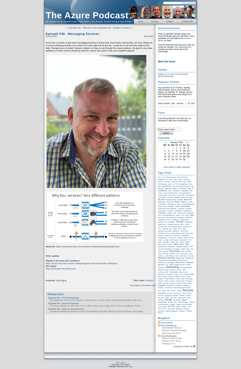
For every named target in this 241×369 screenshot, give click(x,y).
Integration (171, 246)
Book (168, 202)
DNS (182, 224)
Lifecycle (172, 253)
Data (192, 215)
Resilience (178, 285)
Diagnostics (188, 222)
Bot (172, 202)
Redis (185, 283)
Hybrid (182, 242)
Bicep (191, 197)
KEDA (188, 249)
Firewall (160, 235)
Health (172, 242)
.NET (159, 177)
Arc (193, 188)
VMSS (178, 306)
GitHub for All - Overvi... (172, 341)
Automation (176, 191)
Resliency (161, 287)
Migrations (161, 265)
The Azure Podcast (87, 15)
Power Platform (170, 279)
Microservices (180, 262)
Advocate (167, 182)
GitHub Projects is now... (172, 338)
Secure (179, 291)
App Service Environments (181, 186)
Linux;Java (184, 253)
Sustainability (162, 302)
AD (167, 179)
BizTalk (180, 199)
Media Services (183, 260)
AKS (189, 182)
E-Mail (183, 229)
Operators (169, 274)
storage (168, 300)
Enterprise (175, 231)
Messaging (61, 280)
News (167, 270)
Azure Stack (162, 197)
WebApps (179, 309)
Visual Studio (162, 306)
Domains (186, 226)
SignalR (175, 295)
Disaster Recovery (173, 224)
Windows (182, 311)
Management (189, 258)
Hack (159, 242)
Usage (178, 304)
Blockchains (162, 202)
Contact (169, 21)
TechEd (170, 302)
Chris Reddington (168, 336)
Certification (162, 204)
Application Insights (171, 188)
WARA (164, 309)
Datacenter (161, 220)
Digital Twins (162, 224)
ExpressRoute (176, 233)
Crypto (177, 215)
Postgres (161, 279)
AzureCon (170, 197)
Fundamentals (162, 238)
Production (189, 281)
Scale (164, 291)
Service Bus (177, 293)
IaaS (176, 244)
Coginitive (181, 208)
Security (188, 290)
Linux (178, 253)
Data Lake (161, 217)
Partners (171, 276)
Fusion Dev (172, 238)
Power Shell (180, 279)
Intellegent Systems (182, 246)
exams (168, 233)
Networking (172, 267)
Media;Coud (162, 262)
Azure (160, 193)
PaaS (192, 274)
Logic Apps (182, 256)
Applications (183, 188)
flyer (187, 118)
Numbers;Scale (163, 272)
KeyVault (165, 251)
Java (183, 249)
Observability (173, 272)
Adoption (186, 179)
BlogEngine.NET (117, 364)
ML (167, 265)
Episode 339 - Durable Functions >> (116, 28)
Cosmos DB (181, 213)
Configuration (187, 211)
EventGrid (161, 233)
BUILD (177, 202)
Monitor (188, 265)
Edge (175, 229)
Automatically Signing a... (172, 328)
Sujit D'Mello (52, 36)
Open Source (183, 272)
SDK (168, 291)
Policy (184, 276)
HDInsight (165, 242)
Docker (187, 224)
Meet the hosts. (167, 61)
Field (183, 233)
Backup (177, 197)
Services (161, 295)
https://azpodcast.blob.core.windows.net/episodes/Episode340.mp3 (87, 246)
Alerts (170, 184)
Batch (183, 197)
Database (181, 217)
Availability (184, 191)
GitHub (185, 238)
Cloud (177, 206)
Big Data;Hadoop (171, 199)
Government (183, 240)
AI (180, 181)
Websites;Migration (171, 311)
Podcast (149, 280)
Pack (159, 276)
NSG (184, 270)
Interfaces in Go (168, 344)
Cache (190, 202)
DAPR (187, 215)
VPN (189, 306)
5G (163, 177)
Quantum (172, 283)
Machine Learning (166, 258)
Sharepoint (168, 295)
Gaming (179, 238)
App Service (166, 186)
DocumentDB (162, 226)
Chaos (179, 204)
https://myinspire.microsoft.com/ (61, 268)
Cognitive (188, 208)
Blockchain (188, 199)
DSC (159, 229)
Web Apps (171, 309)
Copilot (169, 213)
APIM (190, 184)
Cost (159, 215)
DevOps (180, 222)
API (174, 184)
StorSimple (176, 300)
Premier (160, 281)
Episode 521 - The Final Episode (63, 298)
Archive (154, 21)
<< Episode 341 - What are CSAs (81, 28)
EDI (179, 229)
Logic (176, 256)
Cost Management (168, 215)
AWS (191, 191)
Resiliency (186, 285)
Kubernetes (174, 251)
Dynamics (165, 229)
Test (175, 302)
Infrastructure (162, 246)
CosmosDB (190, 213)
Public (160, 283)
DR (191, 226)
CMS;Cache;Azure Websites (167, 208)
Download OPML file (184, 346)
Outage (186, 274)
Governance (174, 240)
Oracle (176, 274)
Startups (161, 300)
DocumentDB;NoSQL (175, 226)
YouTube (174, 38)
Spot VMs (161, 298)
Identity (181, 244)
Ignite (187, 244)
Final (191, 233)
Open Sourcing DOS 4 (171, 333)
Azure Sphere (189, 195)
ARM (170, 191)
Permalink (134, 285)
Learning (165, 253)
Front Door (177, 235)
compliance (162, 211)
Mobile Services (180, 265)
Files (187, 233)
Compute (170, 211)
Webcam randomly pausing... (175, 330)
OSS (181, 274)
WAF (159, 309)
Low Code (190, 256)
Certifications (171, 204)
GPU (189, 240)
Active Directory (170, 177)
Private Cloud (179, 281)
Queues (179, 283)
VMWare (184, 306)
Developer (171, 222)
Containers (162, 213)
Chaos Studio (162, 206)
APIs (159, 186)
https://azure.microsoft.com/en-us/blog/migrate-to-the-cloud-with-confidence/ (81, 263)
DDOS (168, 220)
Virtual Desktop (187, 304)
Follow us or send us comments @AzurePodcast (173, 75)
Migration (190, 262)
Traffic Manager (183, 302)
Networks (161, 270)
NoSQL (179, 270)
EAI (171, 229)
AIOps (184, 182)
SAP (159, 291)
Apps (189, 188)
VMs (173, 306)
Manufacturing (162, 260)
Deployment (176, 220)
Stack (189, 298)
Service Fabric (187, 293)
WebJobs (186, 309)
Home (140, 21)
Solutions (182, 295)
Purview (165, 283)
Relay (190, 283)
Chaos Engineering (188, 204)
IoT (191, 246)
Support (184, 300)
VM (169, 306)
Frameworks (168, 235)
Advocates (174, 182)
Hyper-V (170, 244)
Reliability (161, 285)
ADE (170, 179)
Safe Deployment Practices (182, 287)
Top (117, 363)
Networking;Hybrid (186, 267)
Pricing (166, 281)
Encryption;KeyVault (164, 231)
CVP (182, 215)
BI (187, 197)
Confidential (178, 211)
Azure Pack (180, 195)
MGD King (128, 366)
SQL (167, 298)
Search (173, 291)
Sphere (188, 295)
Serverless (162, 293)
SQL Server (182, 298)
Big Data (161, 199)
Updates (172, 304)
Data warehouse (171, 217)
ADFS (175, 179)
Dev (165, 222)
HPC (177, 242)
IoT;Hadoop (176, 249)
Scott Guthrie (166, 322)
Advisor (160, 182)
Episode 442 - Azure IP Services (63, 303)
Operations (161, 274)
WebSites (161, 311)
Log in (122, 363)
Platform (178, 276)
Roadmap (168, 287)
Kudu (183, 251)
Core (174, 213)
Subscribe (187, 21)
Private (172, 281)
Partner (164, 276)
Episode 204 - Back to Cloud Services (66, 309)
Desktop (160, 222)
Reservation (170, 285)
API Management (182, 184)
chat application (181, 47)
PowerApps (189, 279)
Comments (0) (148, 285)
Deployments (185, 220)
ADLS (180, 179)
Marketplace (172, 260)
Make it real (180, 258)
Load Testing (169, 256)
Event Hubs (184, 231)
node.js (172, 270)
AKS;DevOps (162, 184)
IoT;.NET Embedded (164, 249)
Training (191, 302)
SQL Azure (173, 298)
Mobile (171, 265)
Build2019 (184, 202)
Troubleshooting (163, 304)
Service (169, 293)
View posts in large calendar (176, 167)
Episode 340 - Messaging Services (72, 33)
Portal (188, 276)
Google (166, 240)
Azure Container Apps (170, 193)
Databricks (188, 217)
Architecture (162, 191)
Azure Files (172, 195)
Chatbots (171, 206)
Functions (185, 235)
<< (166, 142)
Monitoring (161, 267)
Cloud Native (185, 206)
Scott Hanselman (168, 325)
